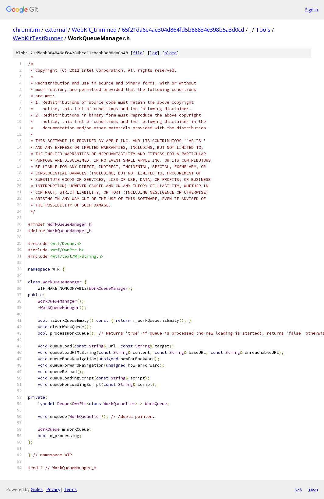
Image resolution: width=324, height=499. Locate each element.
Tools (263, 29)
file (138, 53)
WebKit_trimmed (94, 29)
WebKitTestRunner (38, 38)
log (153, 53)
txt (298, 489)
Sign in (311, 10)
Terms (70, 489)
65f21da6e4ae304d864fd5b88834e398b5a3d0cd (183, 29)
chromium (26, 29)
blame (170, 53)
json (313, 489)
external (56, 29)
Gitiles (37, 489)
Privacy (53, 489)
